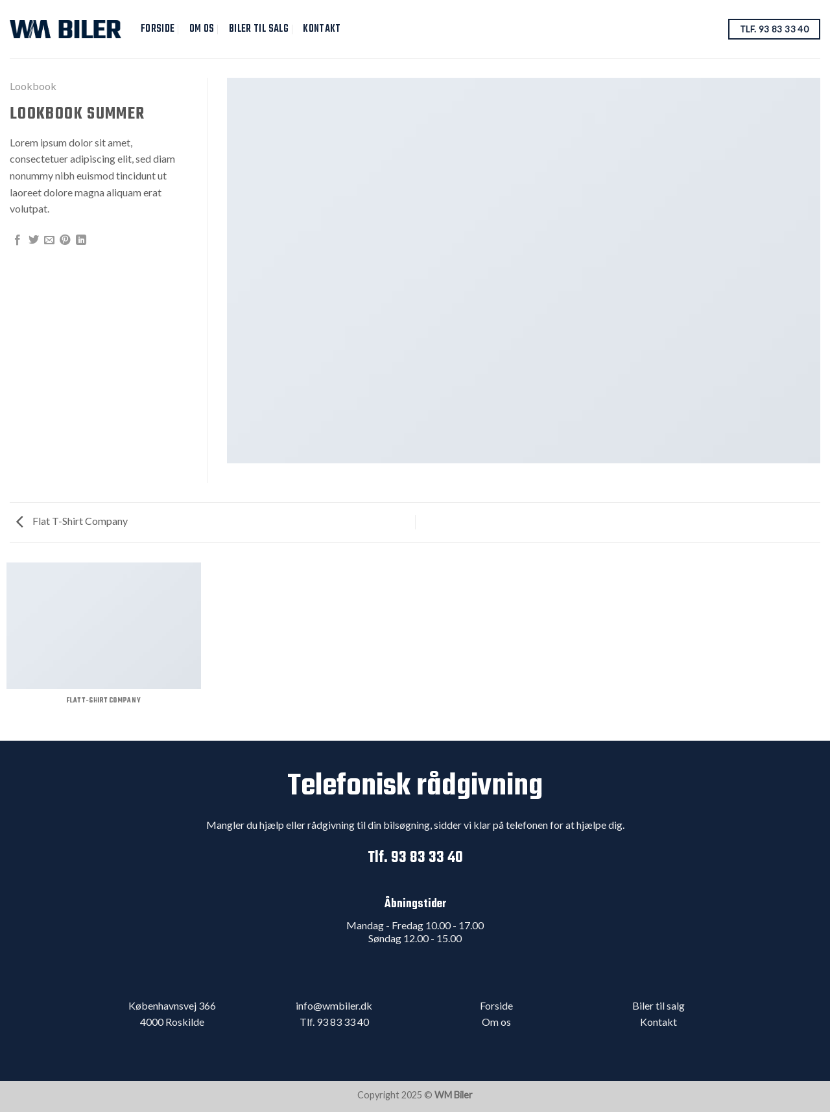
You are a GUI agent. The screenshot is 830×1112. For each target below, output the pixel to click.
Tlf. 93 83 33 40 (415, 858)
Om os (496, 1021)
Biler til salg (259, 29)
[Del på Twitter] (34, 240)
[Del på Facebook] (17, 240)
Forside (157, 29)
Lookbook (33, 86)
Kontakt (321, 29)
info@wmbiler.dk (334, 1005)
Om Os (202, 29)
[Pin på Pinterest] (65, 240)
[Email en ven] (49, 240)
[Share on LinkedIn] (81, 240)
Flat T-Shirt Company (72, 521)
